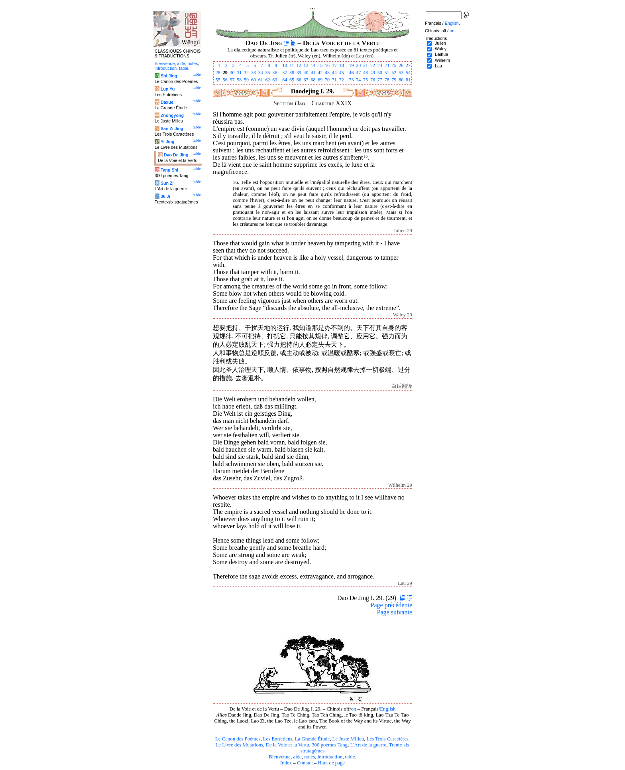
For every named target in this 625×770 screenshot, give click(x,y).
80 (401, 80)
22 (372, 65)
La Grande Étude (312, 739)
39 (299, 72)
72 (341, 80)
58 (239, 80)
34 (260, 72)
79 (393, 80)
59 (246, 80)
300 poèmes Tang (330, 745)
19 (351, 65)
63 (274, 80)
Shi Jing (169, 75)
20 (358, 65)
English (387, 709)
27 (408, 65)
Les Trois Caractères (388, 739)
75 (365, 80)
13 (306, 65)
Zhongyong (172, 115)
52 (393, 72)
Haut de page (331, 763)
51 (387, 72)
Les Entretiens (278, 739)
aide (297, 757)
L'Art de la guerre (368, 745)
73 (351, 80)
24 (387, 65)
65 (291, 80)
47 (358, 72)
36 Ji (165, 196)
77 (379, 80)
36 (274, 72)
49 (372, 72)
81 (408, 80)
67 (306, 80)
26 (401, 65)
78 (387, 80)
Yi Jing (168, 141)
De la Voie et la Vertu (287, 745)
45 (341, 72)
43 (327, 72)
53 (401, 72)
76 (372, 80)
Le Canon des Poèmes (237, 739)
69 (320, 80)
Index (286, 763)
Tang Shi (169, 170)
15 (320, 65)
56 (225, 80)
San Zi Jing (172, 128)
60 (253, 80)
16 (327, 65)
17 (334, 65)
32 (246, 72)
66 (299, 80)
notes (309, 757)
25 (393, 65)
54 (408, 72)
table (350, 757)
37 (284, 72)
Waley (440, 48)
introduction (330, 757)
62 (267, 80)
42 (320, 72)
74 (358, 80)
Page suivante (394, 612)
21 (365, 65)
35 (267, 72)
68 (313, 80)
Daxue (167, 102)
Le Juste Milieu (348, 739)
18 (341, 65)
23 (379, 65)
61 (260, 80)
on (353, 709)
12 (299, 65)
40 (306, 72)
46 (351, 72)
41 (313, 72)
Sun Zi (167, 183)
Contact (305, 763)
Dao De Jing (176, 154)
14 (313, 65)
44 (334, 72)
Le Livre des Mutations (239, 745)
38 (291, 72)
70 (327, 80)
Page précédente (391, 605)
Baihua (441, 54)
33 (253, 72)
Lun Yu (168, 89)
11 (291, 65)
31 (239, 72)
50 (379, 72)
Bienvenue (280, 757)
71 (334, 80)
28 (218, 72)
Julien (440, 43)
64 (284, 80)
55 (218, 80)
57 (232, 80)
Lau (438, 65)
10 (284, 65)
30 (232, 72)
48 (365, 72)
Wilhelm (442, 60)
